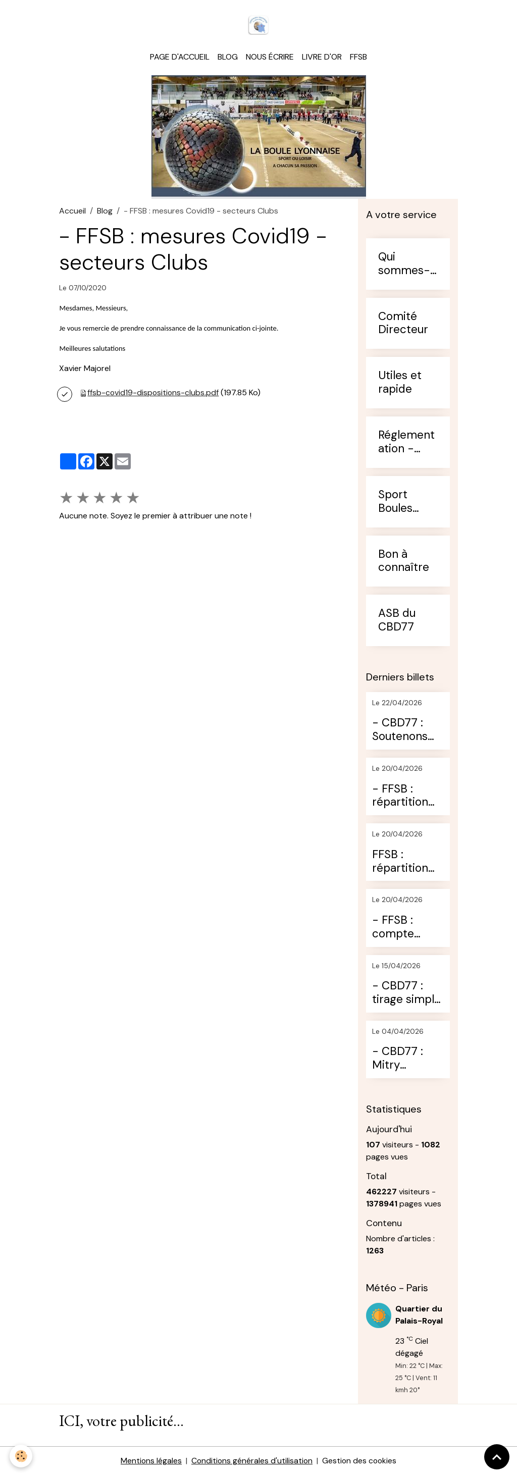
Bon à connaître (403, 562)
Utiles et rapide (400, 384)
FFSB (358, 58)
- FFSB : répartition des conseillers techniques (401, 797)
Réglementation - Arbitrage (406, 443)
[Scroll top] (496, 1456)
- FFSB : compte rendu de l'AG (407, 928)
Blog (228, 58)
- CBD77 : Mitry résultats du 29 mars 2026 (403, 1060)
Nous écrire (270, 58)
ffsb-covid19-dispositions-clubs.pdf (153, 394)
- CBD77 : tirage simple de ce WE (406, 994)
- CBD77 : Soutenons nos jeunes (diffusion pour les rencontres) (403, 732)
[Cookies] (21, 1456)
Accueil (72, 212)
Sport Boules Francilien (403, 503)
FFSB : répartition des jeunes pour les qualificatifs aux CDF (401, 863)
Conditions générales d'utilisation (251, 1462)
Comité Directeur (403, 325)
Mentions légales (150, 1462)
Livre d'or (322, 58)
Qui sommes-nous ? (404, 265)
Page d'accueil (180, 58)
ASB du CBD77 (397, 622)
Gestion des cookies (360, 1462)
